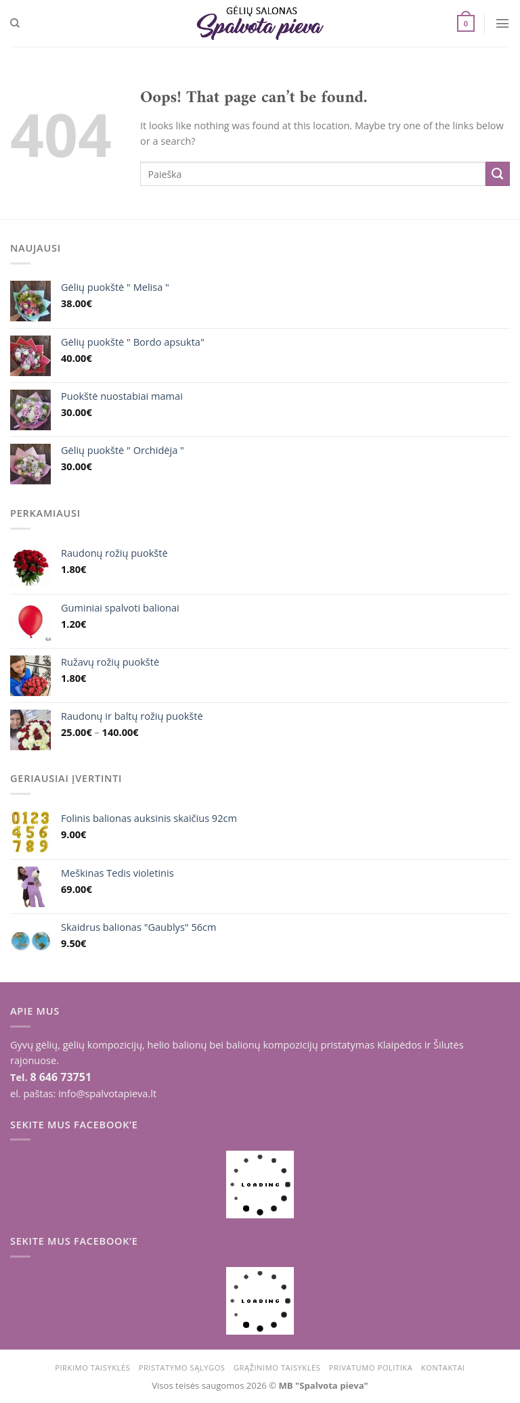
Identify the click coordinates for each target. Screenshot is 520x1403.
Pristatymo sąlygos (182, 1367)
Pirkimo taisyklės (92, 1367)
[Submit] (497, 174)
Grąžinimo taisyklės (277, 1367)
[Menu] (502, 23)
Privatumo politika (371, 1367)
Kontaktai (443, 1367)
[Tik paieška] (15, 23)
